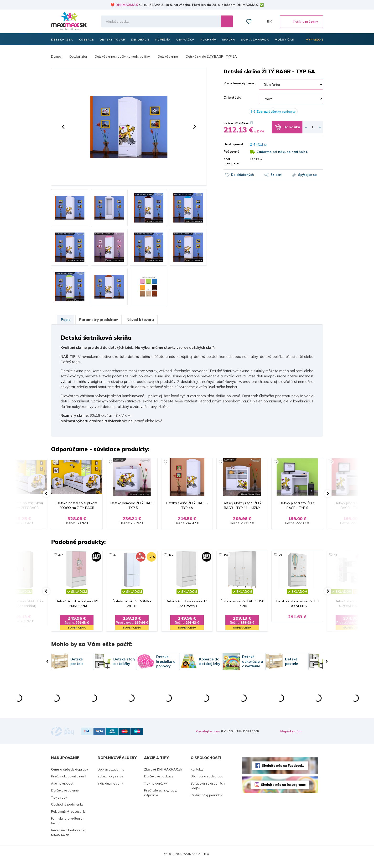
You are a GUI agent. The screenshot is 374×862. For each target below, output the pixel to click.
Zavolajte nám (208, 731)
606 (226, 554)
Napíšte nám (290, 731)
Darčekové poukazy (158, 776)
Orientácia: (232, 97)
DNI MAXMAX (126, 5)
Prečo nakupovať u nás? (68, 776)
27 (115, 554)
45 (335, 554)
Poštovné (231, 151)
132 (170, 554)
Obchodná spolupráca (207, 776)
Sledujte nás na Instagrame (283, 784)
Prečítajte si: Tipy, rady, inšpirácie (160, 792)
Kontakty (197, 769)
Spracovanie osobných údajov (208, 785)
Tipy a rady (59, 797)
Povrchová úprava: (239, 83)
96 (280, 554)
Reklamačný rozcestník (68, 811)
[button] (63, 127)
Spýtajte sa (307, 175)
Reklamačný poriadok (206, 795)
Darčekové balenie (65, 790)
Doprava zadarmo (111, 769)
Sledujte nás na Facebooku (283, 765)
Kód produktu (231, 161)
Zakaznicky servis (111, 776)
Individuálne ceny (110, 783)
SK (269, 21)
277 (60, 554)
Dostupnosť (233, 144)
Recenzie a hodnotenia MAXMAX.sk (68, 832)
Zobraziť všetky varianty (276, 111)
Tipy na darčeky (155, 783)
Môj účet (259, 21)
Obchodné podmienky (67, 804)
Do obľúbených (242, 175)
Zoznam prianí (249, 21)
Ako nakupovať (62, 783)
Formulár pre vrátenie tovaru (67, 820)
